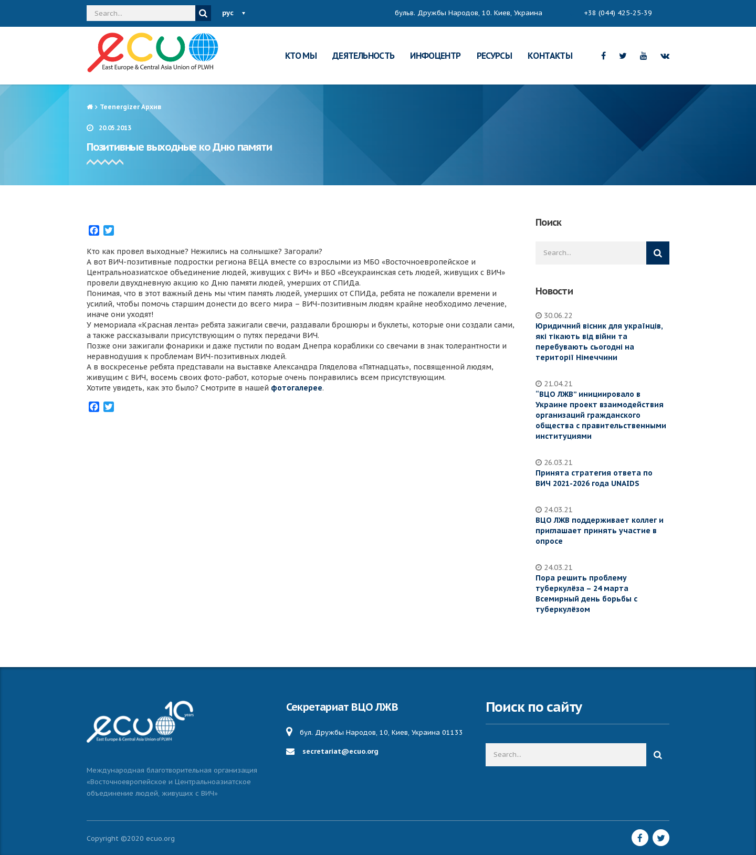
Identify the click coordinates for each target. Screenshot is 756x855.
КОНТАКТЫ (550, 55)
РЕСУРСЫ (494, 55)
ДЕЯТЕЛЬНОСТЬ (363, 55)
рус (228, 12)
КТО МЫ (301, 55)
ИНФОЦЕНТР (435, 55)
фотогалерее (296, 388)
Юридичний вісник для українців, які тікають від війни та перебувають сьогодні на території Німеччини (599, 341)
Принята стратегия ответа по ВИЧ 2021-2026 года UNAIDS (594, 478)
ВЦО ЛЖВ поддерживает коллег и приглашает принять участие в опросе (600, 530)
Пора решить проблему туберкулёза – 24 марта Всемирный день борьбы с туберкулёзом (586, 593)
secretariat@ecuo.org (340, 751)
